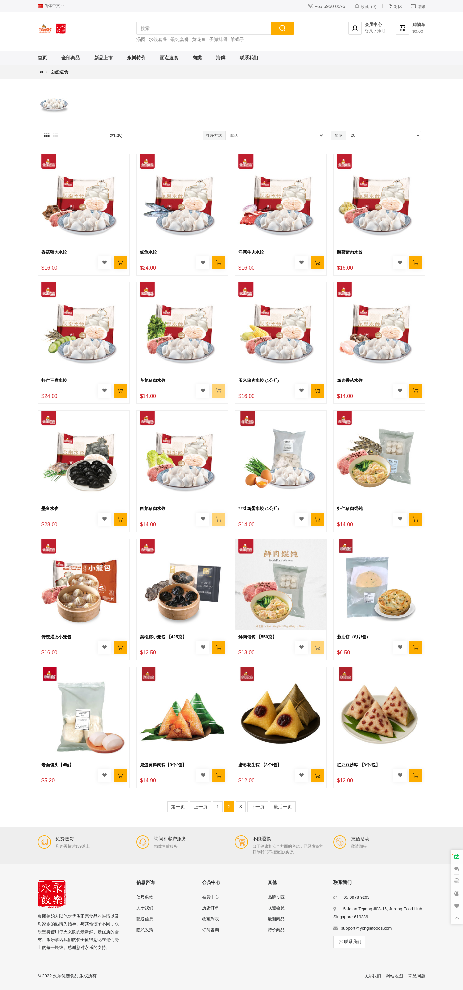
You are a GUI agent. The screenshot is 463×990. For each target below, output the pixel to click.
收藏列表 (210, 919)
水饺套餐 (158, 39)
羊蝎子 (237, 39)
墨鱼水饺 (49, 508)
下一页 (258, 806)
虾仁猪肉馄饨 (350, 508)
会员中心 (210, 897)
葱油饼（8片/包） (353, 636)
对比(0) (116, 135)
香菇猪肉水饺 (54, 252)
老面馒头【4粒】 (57, 764)
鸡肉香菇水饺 (350, 380)
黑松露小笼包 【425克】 (163, 636)
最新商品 (276, 919)
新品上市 (103, 57)
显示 (338, 135)
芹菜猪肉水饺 (152, 380)
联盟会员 (276, 907)
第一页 (178, 806)
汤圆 (140, 39)
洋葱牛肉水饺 (251, 252)
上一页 (201, 806)
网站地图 (394, 975)
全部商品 (70, 57)
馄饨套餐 (179, 39)
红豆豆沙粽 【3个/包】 (358, 764)
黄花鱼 (199, 39)
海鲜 (220, 57)
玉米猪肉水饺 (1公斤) (258, 380)
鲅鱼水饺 (148, 252)
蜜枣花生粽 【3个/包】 (259, 764)
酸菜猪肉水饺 (350, 252)
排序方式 (214, 135)
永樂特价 (136, 57)
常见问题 (416, 975)
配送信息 (144, 919)
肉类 (197, 57)
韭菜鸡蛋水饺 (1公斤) (258, 508)
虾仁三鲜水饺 (54, 380)
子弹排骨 (218, 39)
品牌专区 (276, 897)
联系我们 (249, 57)
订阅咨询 (210, 929)
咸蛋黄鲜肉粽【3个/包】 (163, 764)
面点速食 (169, 57)
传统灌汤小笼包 (56, 636)
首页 (42, 57)
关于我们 (144, 907)
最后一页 (283, 806)
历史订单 (210, 907)
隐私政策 (144, 929)
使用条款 (144, 897)
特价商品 (276, 929)
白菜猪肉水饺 (152, 508)
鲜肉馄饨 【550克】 (257, 636)
